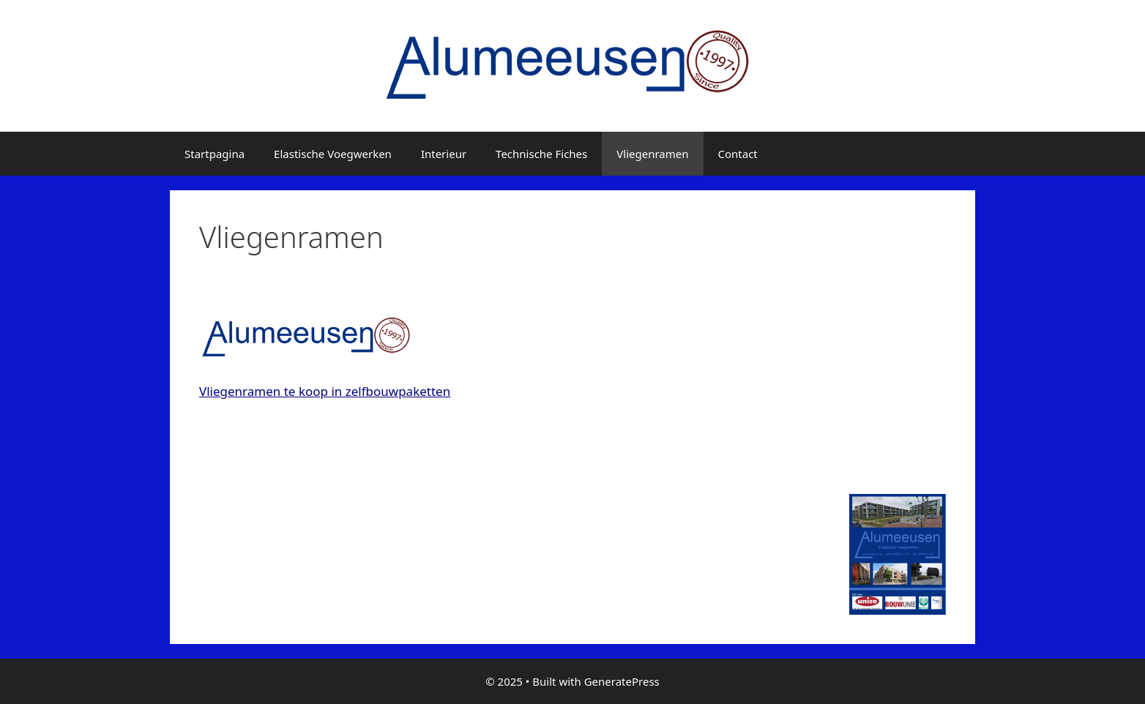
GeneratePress (622, 681)
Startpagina (214, 153)
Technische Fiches (541, 153)
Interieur (443, 153)
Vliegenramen (652, 153)
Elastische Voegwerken (333, 153)
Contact (738, 153)
